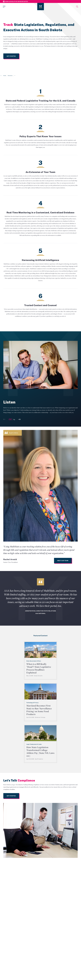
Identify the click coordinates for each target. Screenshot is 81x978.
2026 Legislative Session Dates (16, 1)
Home (4, 75)
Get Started (11, 56)
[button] (19, 419)
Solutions (10, 75)
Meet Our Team (62, 560)
